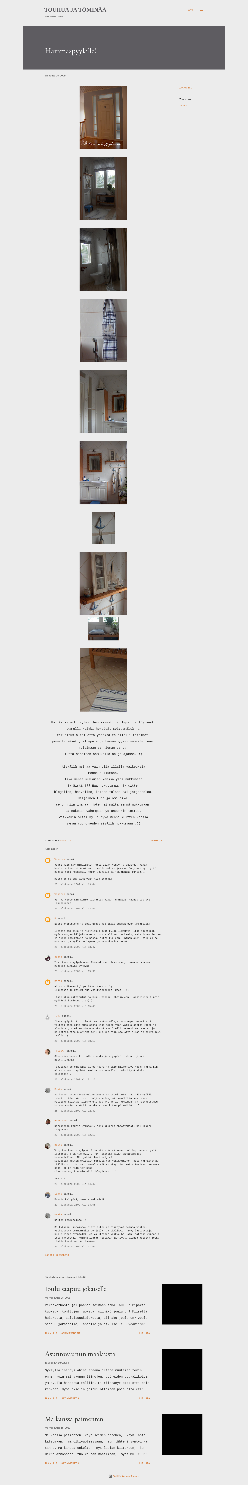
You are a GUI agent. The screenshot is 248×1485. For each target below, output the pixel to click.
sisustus (183, 105)
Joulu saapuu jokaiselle (75, 1288)
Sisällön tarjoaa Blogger (124, 1476)
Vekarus (59, 859)
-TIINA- (59, 1051)
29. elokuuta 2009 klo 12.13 (74, 1135)
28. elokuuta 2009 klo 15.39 (74, 971)
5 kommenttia (70, 1398)
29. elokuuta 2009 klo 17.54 (74, 1246)
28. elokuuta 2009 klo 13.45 (74, 908)
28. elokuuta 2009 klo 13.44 (74, 884)
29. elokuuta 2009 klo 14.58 (74, 1204)
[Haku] (189, 10)
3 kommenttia (70, 1463)
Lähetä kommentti (57, 1255)
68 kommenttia (70, 1333)
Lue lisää (144, 1333)
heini (58, 1145)
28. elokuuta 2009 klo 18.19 (74, 1041)
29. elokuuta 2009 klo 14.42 (74, 1184)
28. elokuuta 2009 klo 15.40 (74, 1006)
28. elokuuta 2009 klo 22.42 (74, 1110)
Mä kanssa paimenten (74, 1418)
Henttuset (61, 1120)
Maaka (58, 1089)
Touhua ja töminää (75, 10)
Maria (58, 981)
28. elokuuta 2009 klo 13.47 (74, 947)
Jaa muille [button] (185, 87)
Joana (58, 957)
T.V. (57, 1016)
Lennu (58, 1194)
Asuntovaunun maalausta (80, 1353)
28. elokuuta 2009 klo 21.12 (74, 1079)
